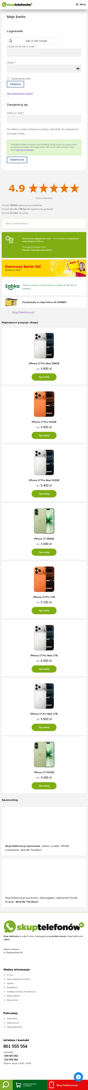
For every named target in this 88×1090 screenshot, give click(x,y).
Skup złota (12, 1018)
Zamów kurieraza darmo (30, 1085)
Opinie (10, 983)
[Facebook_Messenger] (78, 1076)
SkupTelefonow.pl (23, 312)
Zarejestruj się (17, 160)
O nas (10, 975)
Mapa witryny (13, 995)
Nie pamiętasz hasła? (20, 93)
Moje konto (12, 1000)
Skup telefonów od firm (18, 979)
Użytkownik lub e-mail (28, 46)
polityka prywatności (25, 150)
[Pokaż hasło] (78, 69)
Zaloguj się (15, 84)
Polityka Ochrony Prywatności (21, 991)
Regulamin (12, 987)
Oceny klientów (44, 198)
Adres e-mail (23, 113)
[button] (34, 40)
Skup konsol (13, 1022)
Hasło (18, 62)
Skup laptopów (14, 1027)
